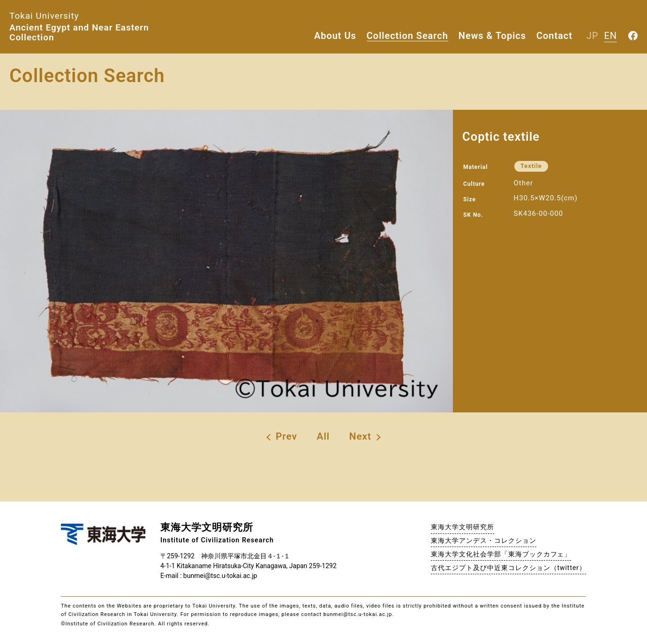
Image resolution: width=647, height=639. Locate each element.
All (323, 436)
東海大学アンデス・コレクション (483, 540)
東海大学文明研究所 (462, 527)
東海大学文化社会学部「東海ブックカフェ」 (501, 554)
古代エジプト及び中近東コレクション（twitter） (508, 567)
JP (593, 35)
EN (610, 35)
